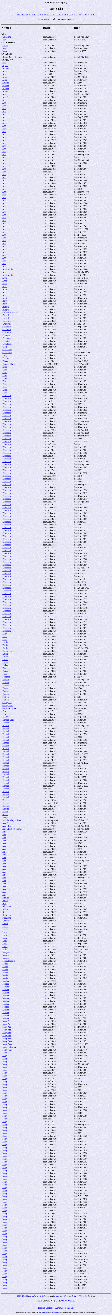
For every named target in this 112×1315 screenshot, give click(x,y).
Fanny (5, 671)
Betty (4, 301)
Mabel (5, 949)
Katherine (6, 915)
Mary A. (6, 1021)
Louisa (5, 926)
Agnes (5, 65)
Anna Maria (7, 269)
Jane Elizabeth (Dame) (12, 829)
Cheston (6, 335)
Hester (5, 814)
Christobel (7, 344)
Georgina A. (7, 705)
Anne (4, 278)
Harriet (5, 800)
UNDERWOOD (8, 42)
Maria (5, 964)
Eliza (4, 367)
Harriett (5, 809)
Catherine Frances (10, 312)
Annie (5, 298)
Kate (4, 912)
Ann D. (5, 97)
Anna (4, 272)
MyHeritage (55, 1312)
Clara (4, 347)
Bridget (5, 306)
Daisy (5, 355)
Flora (4, 674)
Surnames (59, 1308)
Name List (69, 1308)
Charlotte (6, 324)
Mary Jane (7, 1050)
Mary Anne (7, 1041)
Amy (4, 94)
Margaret (6, 952)
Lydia (4, 943)
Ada (4, 62)
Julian (5, 909)
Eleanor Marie (8, 364)
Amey (5, 91)
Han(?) (5, 717)
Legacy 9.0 (45, 1312)
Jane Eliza (6, 826)
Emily (5, 642)
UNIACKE (6, 54)
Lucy (4, 932)
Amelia (5, 83)
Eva (4, 668)
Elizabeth (6, 395)
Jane (4, 832)
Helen (5, 811)
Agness (5, 68)
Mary (4, 51)
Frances (5, 679)
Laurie (5, 923)
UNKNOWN (7, 60)
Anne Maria (7, 275)
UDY (3, 34)
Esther (5, 665)
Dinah (5, 361)
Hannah (5, 723)
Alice (4, 71)
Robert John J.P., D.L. (12, 57)
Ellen (4, 634)
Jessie (5, 900)
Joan (4, 903)
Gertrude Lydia (9, 708)
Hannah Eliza (8, 720)
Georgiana (6, 702)
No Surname (22, 14)
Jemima (5, 898)
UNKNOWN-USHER (65, 19)
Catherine (6, 37)
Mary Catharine (9, 1047)
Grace (5, 711)
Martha (5, 981)
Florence (6, 677)
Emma (5, 45)
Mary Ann (6, 1027)
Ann (4, 100)
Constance (7, 349)
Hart (4, 40)
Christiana (6, 338)
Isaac (4, 48)
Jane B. (5, 823)
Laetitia (5, 921)
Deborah (6, 358)
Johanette (6, 906)
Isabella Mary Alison (11, 820)
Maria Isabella (8, 961)
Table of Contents (45, 1308)
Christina (6, 341)
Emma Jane (7, 651)
